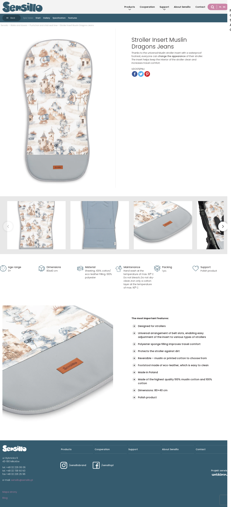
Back (12, 18)
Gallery (46, 18)
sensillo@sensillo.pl (22, 480)
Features (72, 18)
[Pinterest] (147, 74)
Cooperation (147, 7)
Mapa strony (9, 492)
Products (129, 7)
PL (220, 7)
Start (38, 18)
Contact (200, 7)
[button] (223, 226)
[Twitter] (141, 74)
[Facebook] (134, 74)
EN (224, 7)
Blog (5, 497)
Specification (59, 18)
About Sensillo (182, 7)
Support (164, 7)
